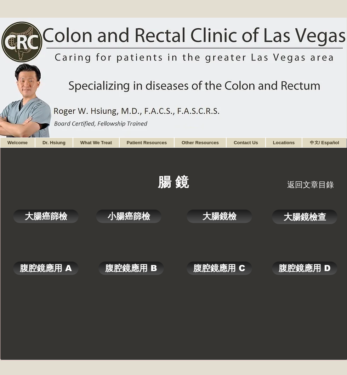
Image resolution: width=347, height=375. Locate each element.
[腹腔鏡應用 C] (219, 268)
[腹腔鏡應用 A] (46, 268)
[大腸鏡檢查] (304, 217)
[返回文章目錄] (310, 185)
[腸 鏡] (173, 181)
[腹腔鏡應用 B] (131, 268)
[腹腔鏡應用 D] (304, 268)
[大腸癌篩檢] (46, 216)
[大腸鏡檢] (219, 216)
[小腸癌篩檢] (128, 216)
